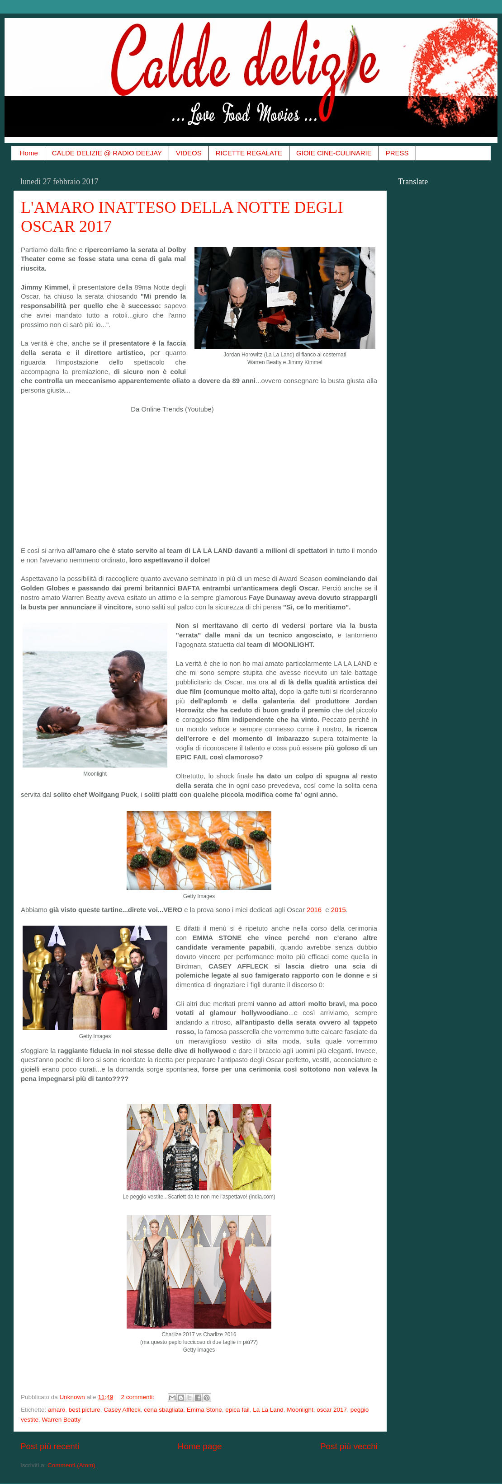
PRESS (397, 153)
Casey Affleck (122, 1409)
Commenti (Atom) (71, 1465)
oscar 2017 (332, 1409)
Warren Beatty (61, 1419)
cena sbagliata (163, 1409)
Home (29, 153)
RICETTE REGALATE (249, 153)
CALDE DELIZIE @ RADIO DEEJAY (107, 153)
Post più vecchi (349, 1446)
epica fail (237, 1409)
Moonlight (300, 1409)
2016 (315, 909)
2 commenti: (138, 1397)
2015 (338, 909)
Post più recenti (49, 1446)
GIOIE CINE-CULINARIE (334, 153)
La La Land (268, 1409)
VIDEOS (189, 153)
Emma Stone (204, 1409)
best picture (84, 1409)
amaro (56, 1409)
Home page (200, 1446)
